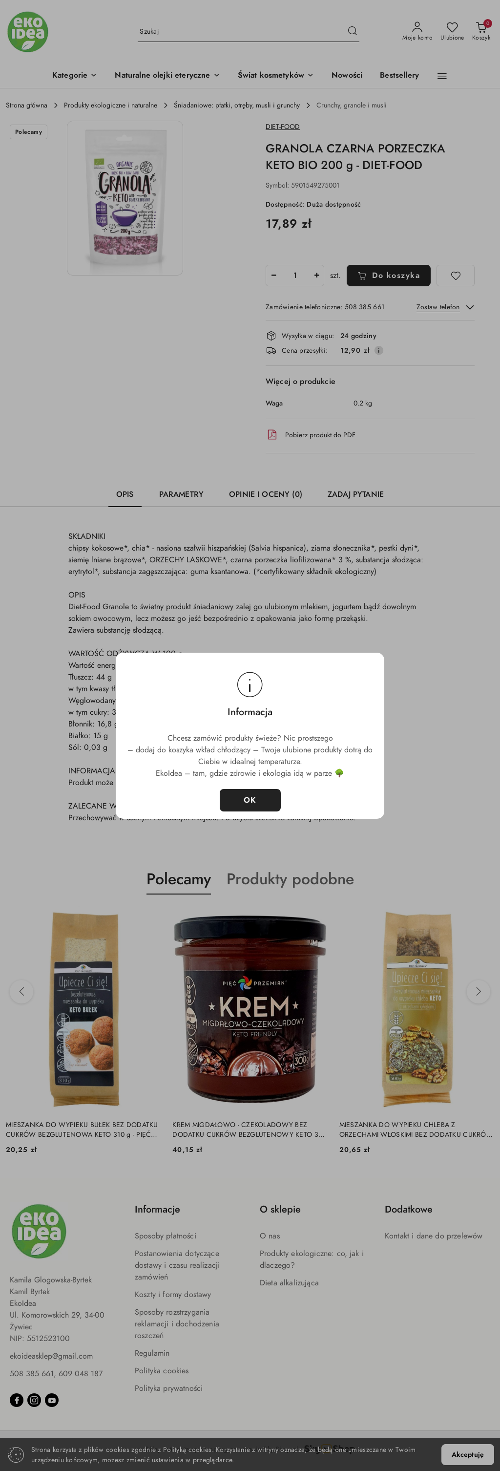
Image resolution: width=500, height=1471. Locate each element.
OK (250, 800)
